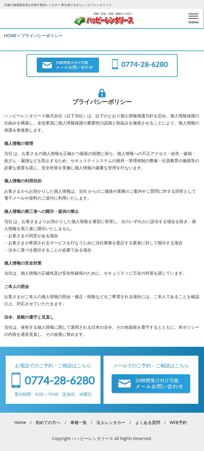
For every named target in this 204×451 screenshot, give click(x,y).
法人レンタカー (110, 422)
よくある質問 (147, 422)
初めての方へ (48, 422)
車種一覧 (78, 422)
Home (20, 422)
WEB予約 (178, 422)
